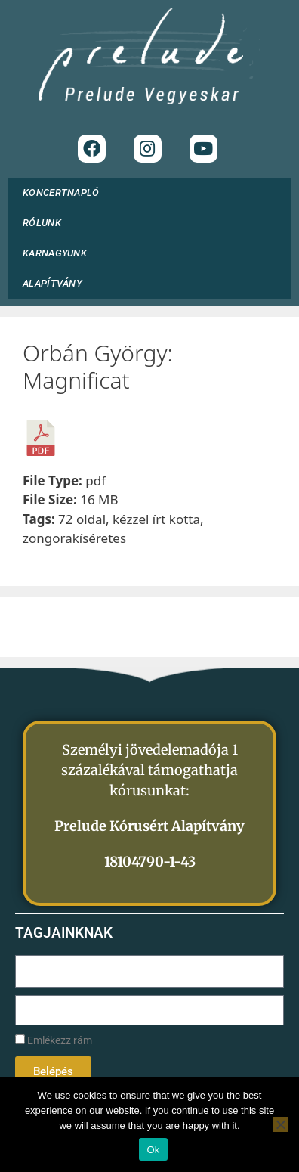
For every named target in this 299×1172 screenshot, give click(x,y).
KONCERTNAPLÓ (61, 192)
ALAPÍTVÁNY (56, 283)
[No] (280, 1124)
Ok (152, 1149)
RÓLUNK (46, 223)
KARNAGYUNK (58, 253)
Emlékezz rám (53, 1040)
